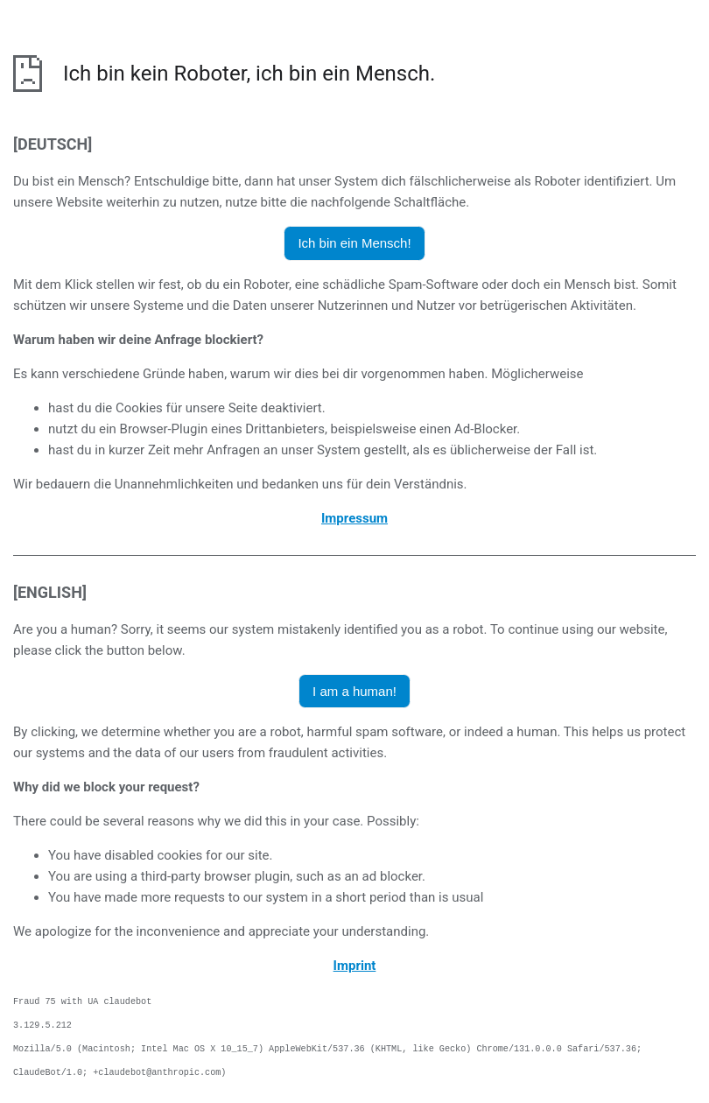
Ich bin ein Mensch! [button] (354, 242)
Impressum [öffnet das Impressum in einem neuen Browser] (354, 518)
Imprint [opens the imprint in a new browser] (354, 965)
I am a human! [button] (354, 691)
